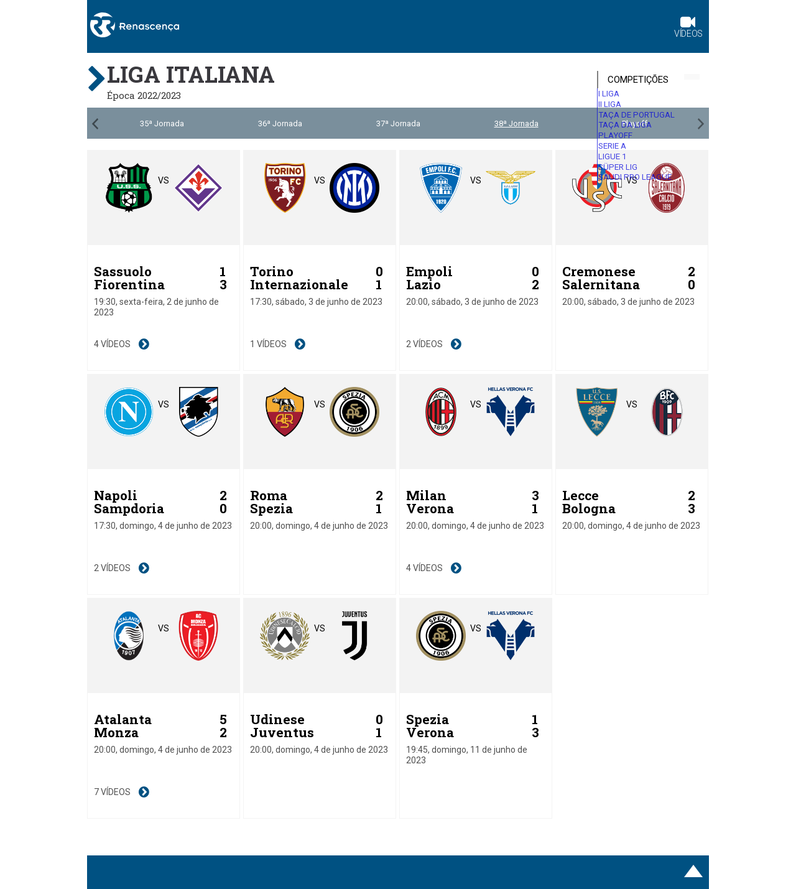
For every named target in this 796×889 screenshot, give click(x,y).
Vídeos (688, 28)
